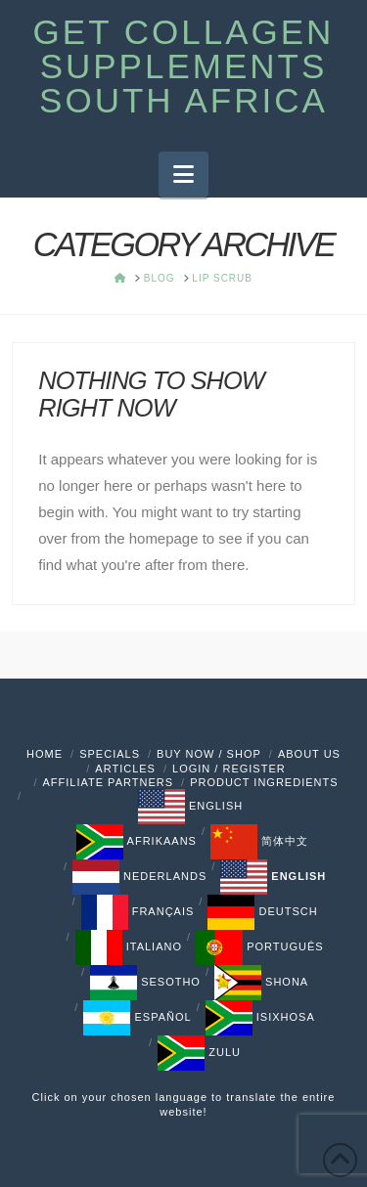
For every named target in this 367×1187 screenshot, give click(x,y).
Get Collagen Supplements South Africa (184, 66)
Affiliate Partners (107, 782)
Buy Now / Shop (209, 754)
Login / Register (229, 768)
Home (44, 754)
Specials (109, 754)
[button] (183, 175)
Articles (125, 768)
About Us (309, 754)
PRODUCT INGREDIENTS (264, 782)
